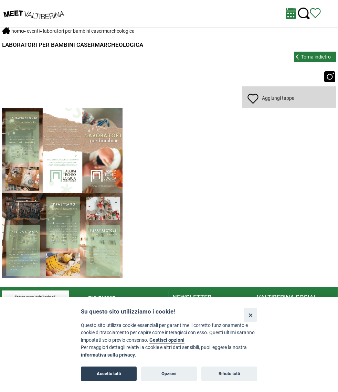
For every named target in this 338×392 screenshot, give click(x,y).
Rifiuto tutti (229, 373)
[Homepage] (33, 13)
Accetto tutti (109, 373)
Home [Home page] (12, 31)
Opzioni (168, 373)
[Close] (250, 314)
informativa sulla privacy (108, 355)
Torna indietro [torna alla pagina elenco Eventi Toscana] (316, 57)
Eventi (33, 31)
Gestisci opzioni (166, 340)
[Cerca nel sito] (304, 14)
